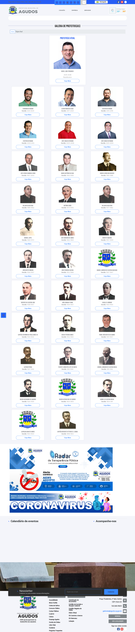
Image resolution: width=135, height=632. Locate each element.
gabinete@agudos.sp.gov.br (112, 611)
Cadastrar (111, 592)
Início (12, 32)
